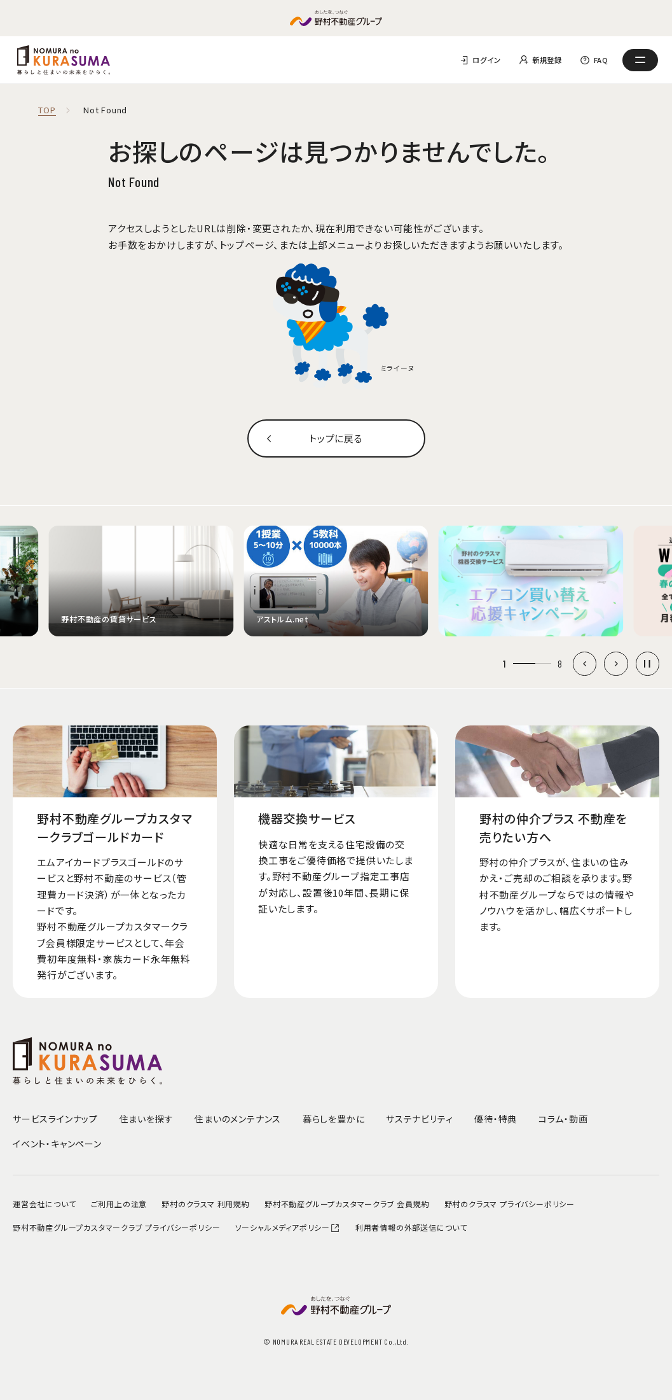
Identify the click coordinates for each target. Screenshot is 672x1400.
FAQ (601, 60)
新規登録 (547, 60)
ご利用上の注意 (119, 1203)
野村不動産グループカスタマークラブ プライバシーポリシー (116, 1227)
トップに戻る (336, 438)
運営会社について (44, 1203)
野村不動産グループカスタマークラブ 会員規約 (347, 1203)
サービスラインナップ (55, 1118)
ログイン (486, 60)
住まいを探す (147, 1118)
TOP (46, 110)
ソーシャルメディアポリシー (288, 1227)
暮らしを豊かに (334, 1118)
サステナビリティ (419, 1118)
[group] (141, 581)
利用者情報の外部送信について (411, 1227)
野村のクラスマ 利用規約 (205, 1203)
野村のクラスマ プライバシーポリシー (509, 1203)
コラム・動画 (563, 1118)
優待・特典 (495, 1118)
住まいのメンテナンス (238, 1118)
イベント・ (57, 1143)
